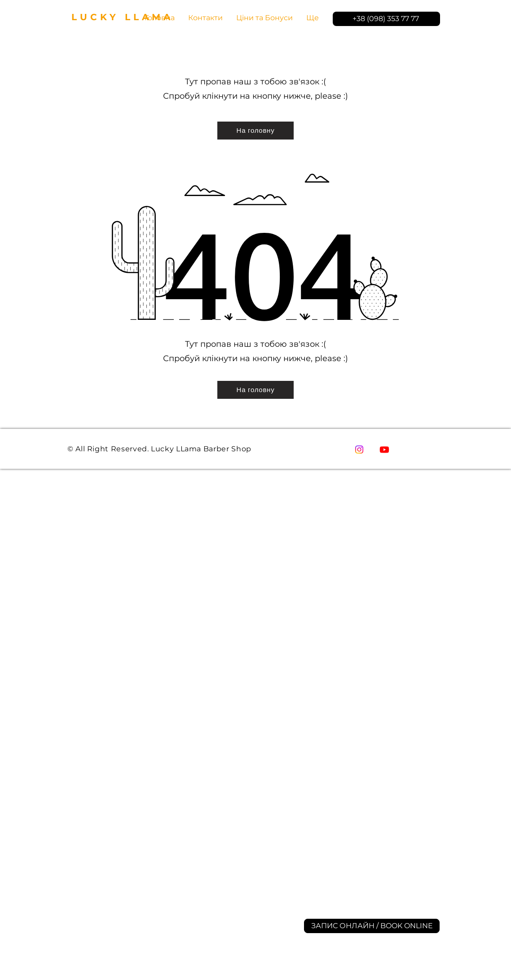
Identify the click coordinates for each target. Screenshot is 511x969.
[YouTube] (384, 449)
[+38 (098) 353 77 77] (386, 19)
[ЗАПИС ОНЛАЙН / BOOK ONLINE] (372, 926)
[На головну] (255, 131)
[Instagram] (359, 449)
